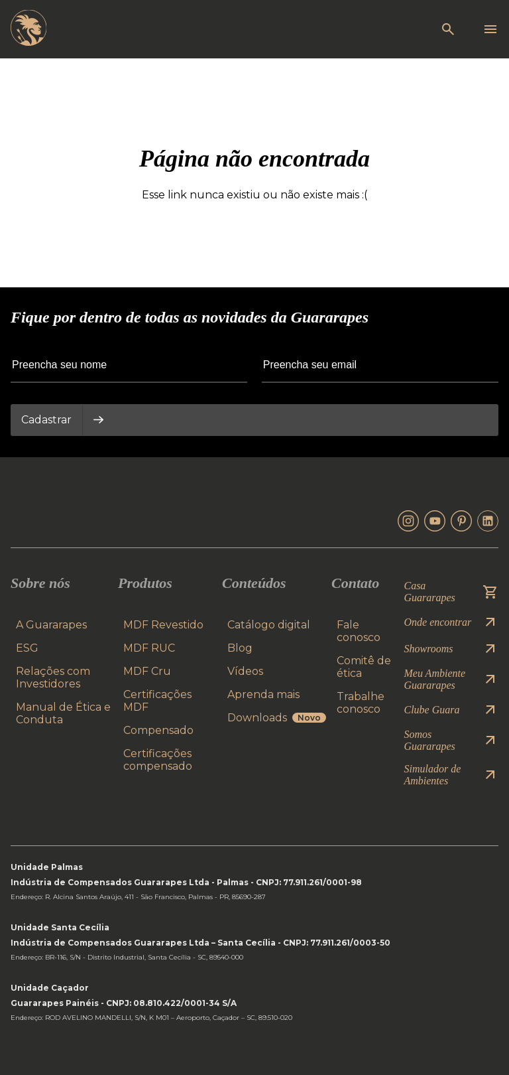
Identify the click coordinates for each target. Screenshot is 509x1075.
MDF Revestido (163, 624)
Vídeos (245, 671)
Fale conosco (358, 631)
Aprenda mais (263, 694)
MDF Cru (147, 671)
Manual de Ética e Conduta (63, 713)
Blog (240, 648)
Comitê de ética (364, 667)
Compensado (158, 730)
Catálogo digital (268, 624)
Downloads (276, 717)
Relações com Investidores (53, 677)
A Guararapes (51, 624)
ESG (27, 648)
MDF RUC (149, 648)
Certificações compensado (157, 759)
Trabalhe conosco (360, 702)
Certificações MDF (157, 700)
